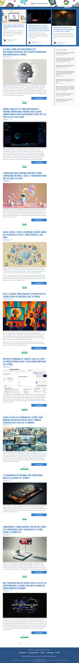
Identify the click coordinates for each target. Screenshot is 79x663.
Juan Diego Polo (11, 40)
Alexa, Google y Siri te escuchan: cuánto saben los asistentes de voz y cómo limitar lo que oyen (24, 234)
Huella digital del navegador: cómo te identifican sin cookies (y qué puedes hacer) (65, 53)
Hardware (24, 576)
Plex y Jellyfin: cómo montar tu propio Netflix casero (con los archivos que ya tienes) (24, 295)
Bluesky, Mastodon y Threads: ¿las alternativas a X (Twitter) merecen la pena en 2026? (65, 66)
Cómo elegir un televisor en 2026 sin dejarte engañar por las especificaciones (64, 100)
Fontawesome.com (41, 659)
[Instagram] (70, 7)
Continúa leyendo (39, 98)
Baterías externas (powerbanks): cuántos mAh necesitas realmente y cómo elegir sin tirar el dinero (65, 81)
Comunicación (23, 652)
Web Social (62, 62)
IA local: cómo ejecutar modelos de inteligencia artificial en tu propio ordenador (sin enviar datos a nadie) (24, 52)
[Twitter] (65, 7)
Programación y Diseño (33, 652)
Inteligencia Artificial (24, 469)
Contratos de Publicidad (47, 656)
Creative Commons (33, 660)
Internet (61, 68)
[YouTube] (69, 7)
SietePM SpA (44, 661)
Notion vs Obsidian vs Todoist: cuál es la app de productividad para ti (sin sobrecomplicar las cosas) (24, 361)
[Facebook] (67, 7)
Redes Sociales (50, 652)
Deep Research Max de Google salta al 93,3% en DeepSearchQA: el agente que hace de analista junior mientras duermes (24, 585)
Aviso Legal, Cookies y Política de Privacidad (60, 660)
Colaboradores (35, 656)
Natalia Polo (35, 42)
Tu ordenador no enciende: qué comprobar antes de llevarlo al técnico (23, 476)
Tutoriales (24, 102)
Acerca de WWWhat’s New (26, 656)
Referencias (54, 656)
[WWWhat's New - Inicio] (39, 3)
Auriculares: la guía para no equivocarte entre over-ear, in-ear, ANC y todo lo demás (64, 94)
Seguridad (24, 287)
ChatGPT (24, 167)
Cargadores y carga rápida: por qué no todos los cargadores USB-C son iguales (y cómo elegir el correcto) (24, 529)
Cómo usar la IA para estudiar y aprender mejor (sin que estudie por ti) (13, 26)
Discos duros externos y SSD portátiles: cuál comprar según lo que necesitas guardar (63, 29)
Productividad (24, 352)
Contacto (40, 656)
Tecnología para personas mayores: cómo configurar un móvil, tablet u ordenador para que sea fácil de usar (24, 175)
